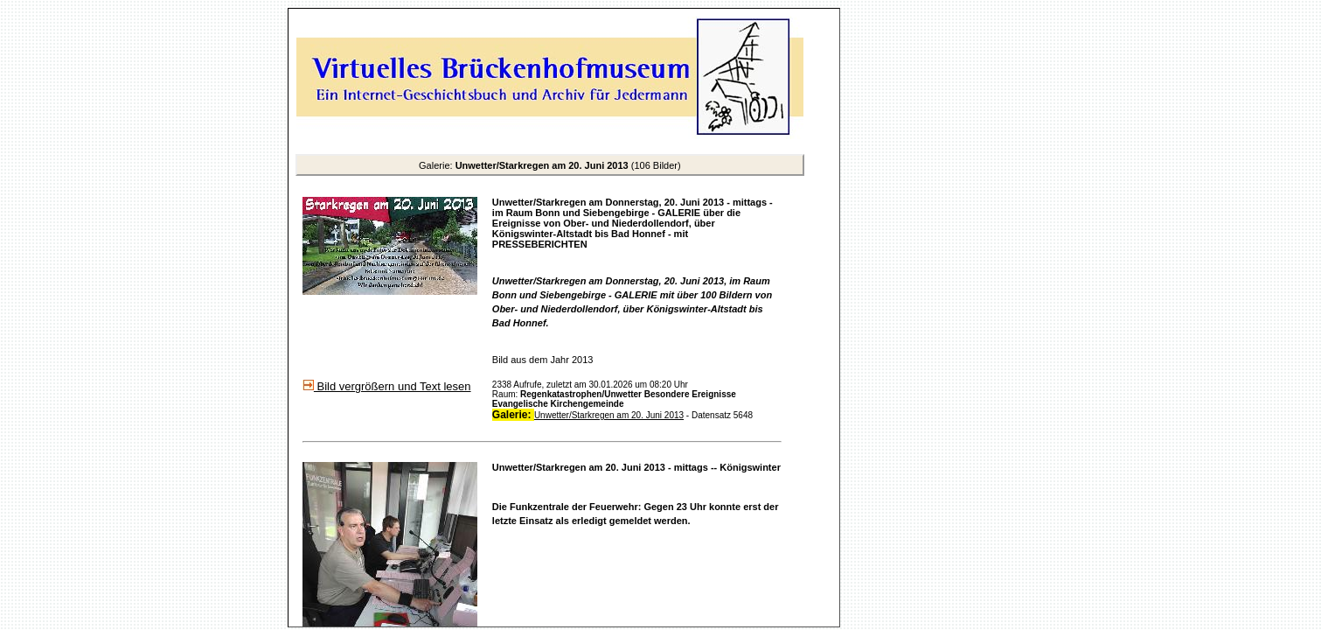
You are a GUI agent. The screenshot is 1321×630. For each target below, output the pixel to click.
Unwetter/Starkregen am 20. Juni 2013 (609, 415)
